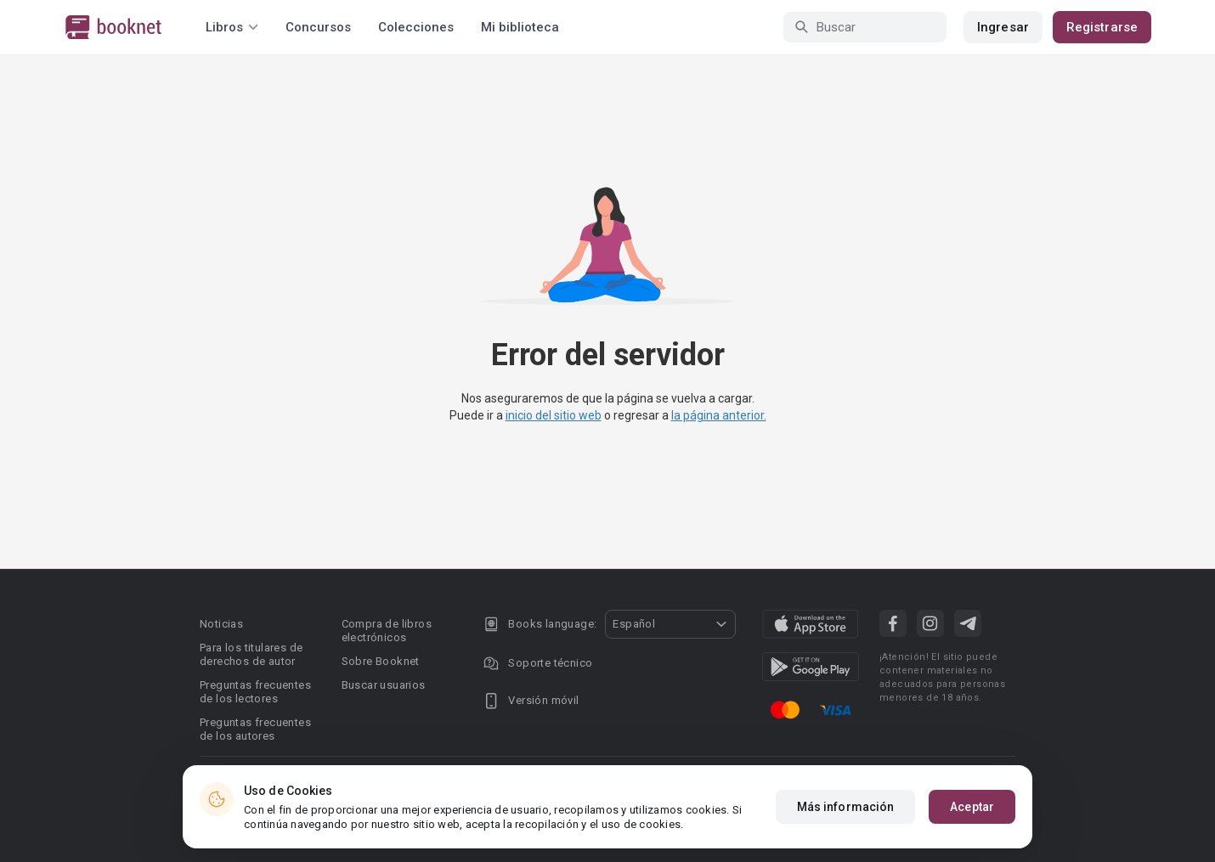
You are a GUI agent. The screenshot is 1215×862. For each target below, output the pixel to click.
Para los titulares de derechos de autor (251, 654)
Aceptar (972, 810)
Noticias (221, 623)
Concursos (318, 27)
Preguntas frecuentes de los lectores (255, 692)
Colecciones (416, 27)
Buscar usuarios (384, 685)
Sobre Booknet (381, 661)
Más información (846, 810)
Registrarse (1102, 27)
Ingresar (1003, 27)
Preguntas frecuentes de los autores (255, 729)
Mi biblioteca (520, 27)
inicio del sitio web (554, 415)
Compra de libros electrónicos (387, 630)
